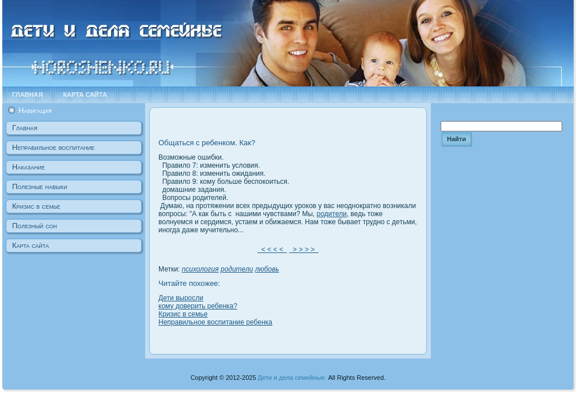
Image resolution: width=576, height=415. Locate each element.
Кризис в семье (182, 314)
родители (332, 214)
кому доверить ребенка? (197, 306)
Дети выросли (180, 298)
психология (200, 269)
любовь (267, 269)
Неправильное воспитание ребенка (215, 322)
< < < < (272, 250)
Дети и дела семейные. (292, 377)
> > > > (304, 250)
